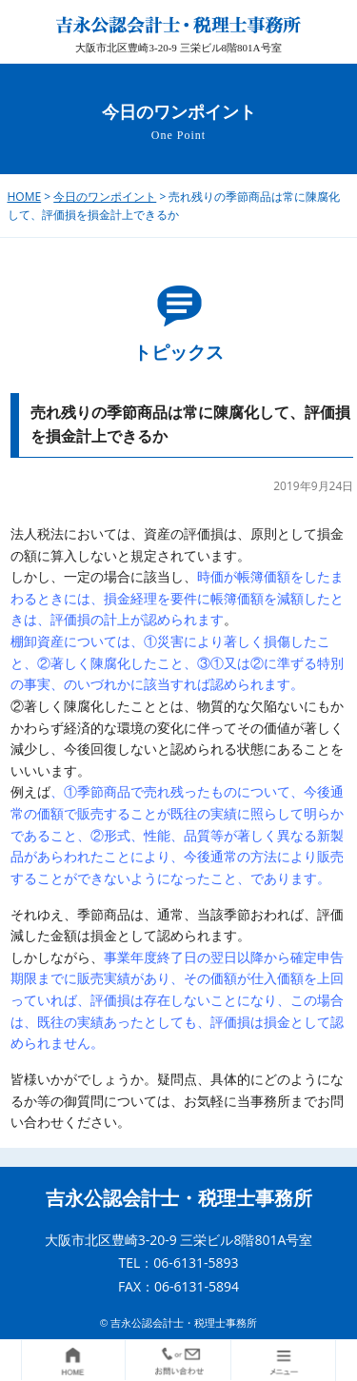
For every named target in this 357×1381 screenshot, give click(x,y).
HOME (25, 196)
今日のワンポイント (104, 196)
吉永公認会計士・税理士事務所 (179, 1198)
